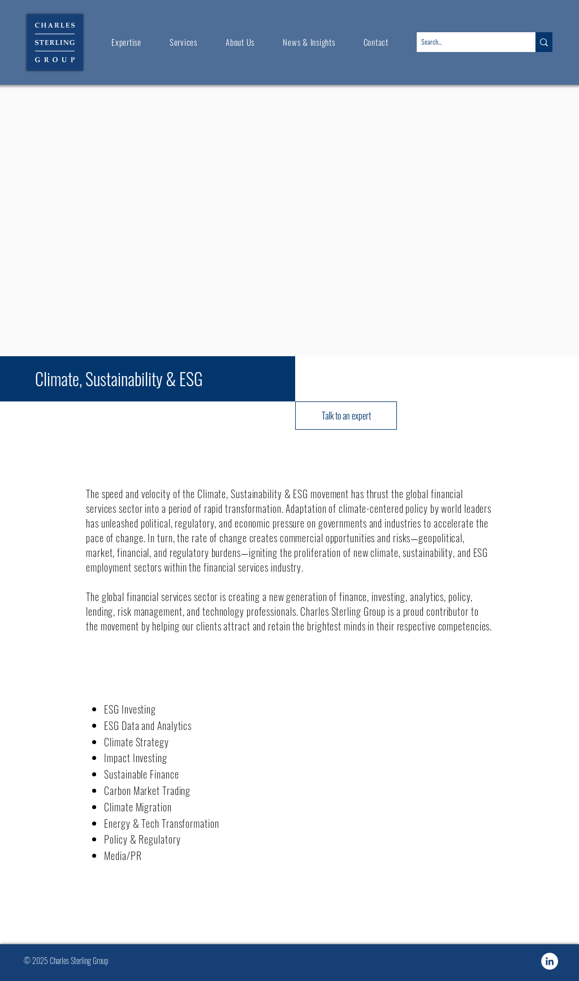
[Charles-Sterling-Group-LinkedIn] (549, 961)
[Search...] (466, 42)
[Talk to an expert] (346, 415)
